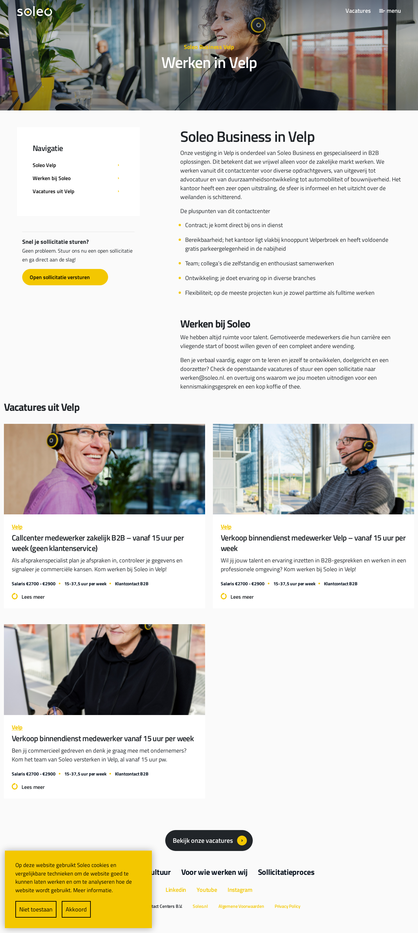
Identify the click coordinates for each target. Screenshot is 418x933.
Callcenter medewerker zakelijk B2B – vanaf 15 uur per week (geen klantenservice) (98, 542)
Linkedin (176, 889)
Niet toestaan (36, 909)
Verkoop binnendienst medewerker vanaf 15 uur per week (103, 738)
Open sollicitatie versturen (60, 277)
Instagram (240, 889)
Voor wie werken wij (214, 872)
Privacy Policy (287, 906)
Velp (17, 526)
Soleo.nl (200, 906)
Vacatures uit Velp (53, 191)
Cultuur (159, 872)
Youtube (207, 889)
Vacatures (358, 10)
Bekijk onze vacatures (203, 840)
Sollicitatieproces (286, 872)
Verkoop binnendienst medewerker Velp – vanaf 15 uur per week (313, 542)
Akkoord (76, 909)
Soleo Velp (44, 165)
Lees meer (33, 597)
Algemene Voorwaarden (241, 906)
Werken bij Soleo (52, 178)
